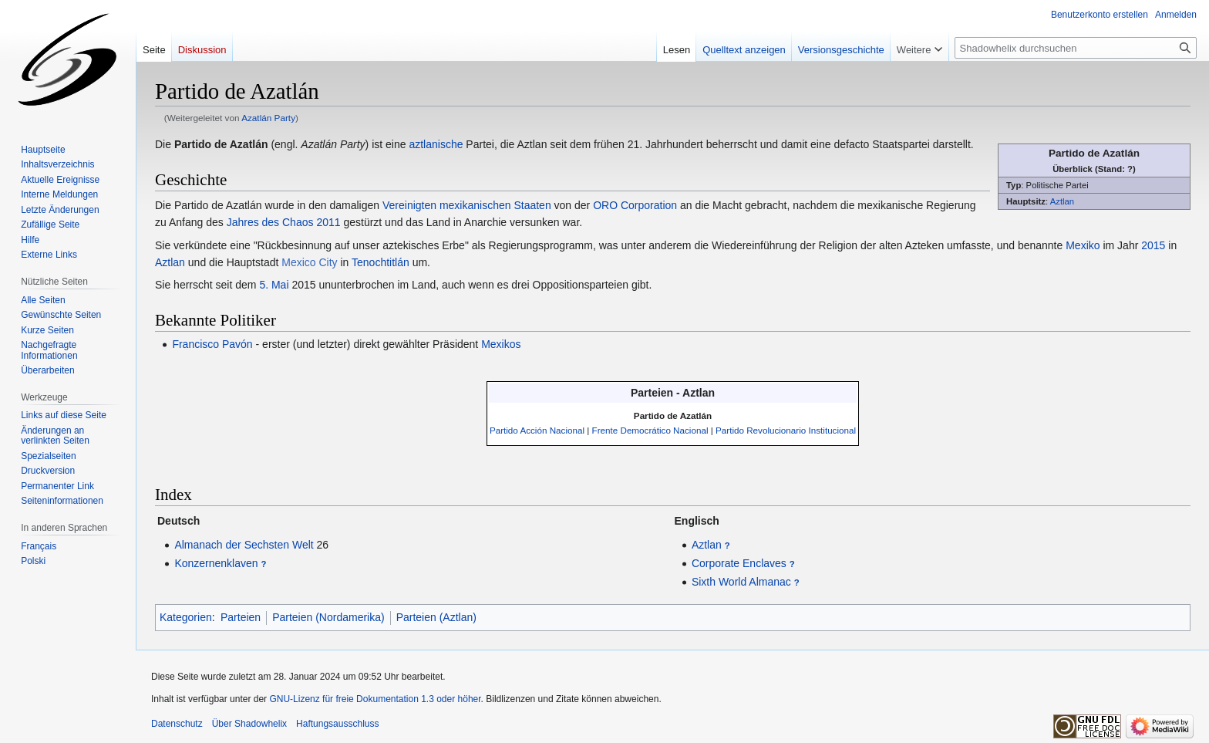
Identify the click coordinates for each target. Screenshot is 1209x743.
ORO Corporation (635, 205)
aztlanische (436, 144)
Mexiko (1083, 245)
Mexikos (500, 344)
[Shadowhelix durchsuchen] (1076, 48)
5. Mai (273, 285)
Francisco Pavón (212, 344)
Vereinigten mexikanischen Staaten (466, 205)
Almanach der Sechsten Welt (243, 545)
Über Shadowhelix (249, 723)
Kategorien (186, 617)
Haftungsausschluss (337, 723)
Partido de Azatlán (673, 415)
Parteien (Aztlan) (436, 617)
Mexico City (309, 262)
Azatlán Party (268, 118)
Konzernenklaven (216, 563)
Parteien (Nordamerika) (328, 617)
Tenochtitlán (380, 262)
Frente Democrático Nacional (650, 430)
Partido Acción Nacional (537, 430)
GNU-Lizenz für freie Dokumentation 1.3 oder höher (374, 699)
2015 (1153, 245)
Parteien (241, 617)
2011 (328, 222)
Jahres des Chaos (270, 222)
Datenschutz (177, 723)
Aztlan (1062, 201)
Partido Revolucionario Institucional (786, 430)
